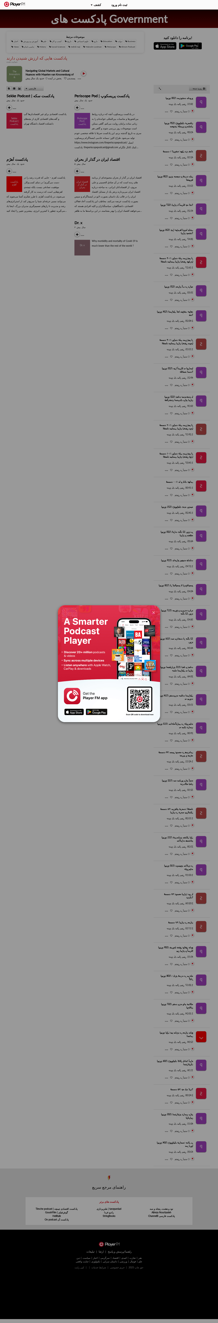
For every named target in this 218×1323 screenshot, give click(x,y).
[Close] (153, 612)
